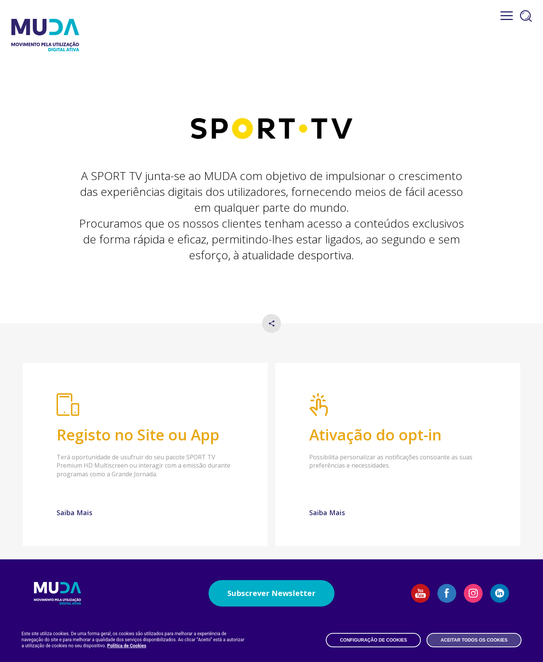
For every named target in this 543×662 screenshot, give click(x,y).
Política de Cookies (126, 645)
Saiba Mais (74, 512)
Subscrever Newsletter (271, 593)
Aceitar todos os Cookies (474, 640)
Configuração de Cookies (373, 640)
